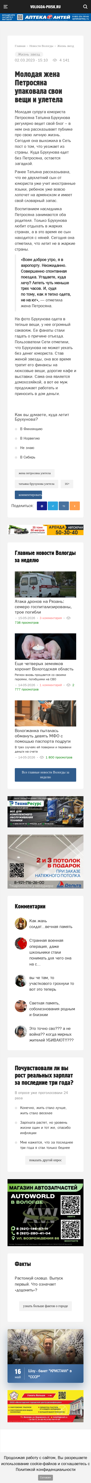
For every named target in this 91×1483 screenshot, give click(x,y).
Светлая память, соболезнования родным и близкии (52, 1009)
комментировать (30, 495)
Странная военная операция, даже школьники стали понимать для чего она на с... (50, 952)
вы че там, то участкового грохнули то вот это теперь (51, 983)
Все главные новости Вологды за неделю (45, 775)
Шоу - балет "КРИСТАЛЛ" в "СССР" (50, 1374)
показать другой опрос (45, 1160)
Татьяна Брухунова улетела (36, 484)
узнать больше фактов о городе (45, 1306)
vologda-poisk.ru (45, 7)
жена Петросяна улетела (35, 473)
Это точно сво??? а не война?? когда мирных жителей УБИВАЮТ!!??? (51, 1034)
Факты (23, 1264)
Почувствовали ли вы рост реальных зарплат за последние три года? (44, 1075)
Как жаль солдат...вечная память (50, 923)
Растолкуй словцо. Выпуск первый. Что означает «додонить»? (39, 1284)
